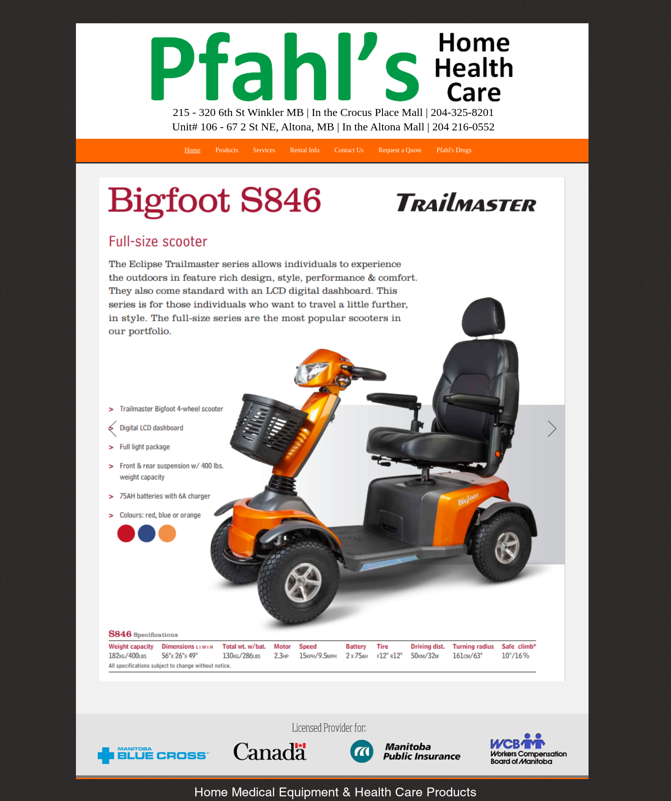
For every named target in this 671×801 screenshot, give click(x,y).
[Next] (552, 429)
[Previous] (112, 429)
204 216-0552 (463, 127)
